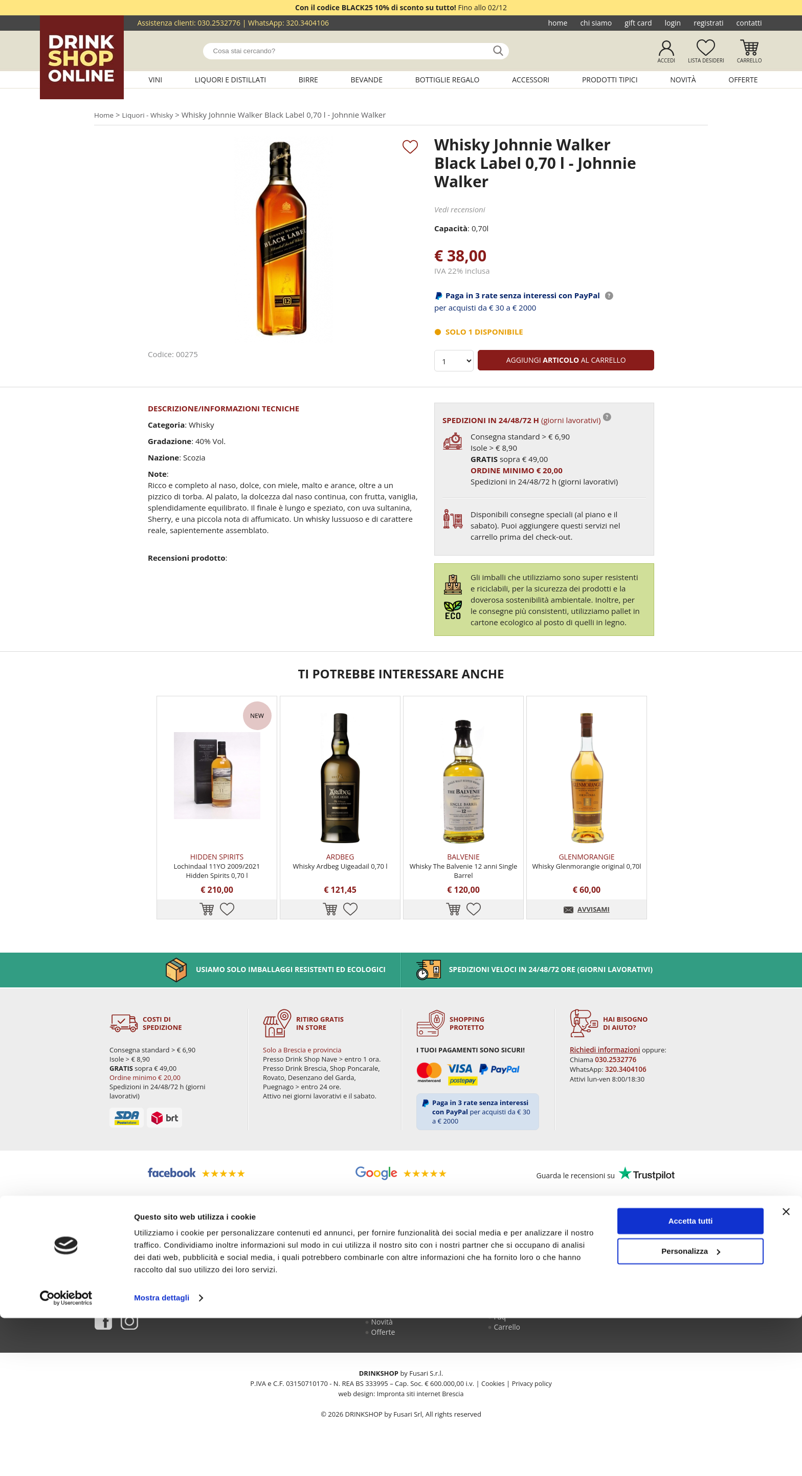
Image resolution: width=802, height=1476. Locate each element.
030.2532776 (218, 23)
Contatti (749, 23)
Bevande (367, 79)
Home (558, 23)
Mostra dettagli (161, 1455)
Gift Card (638, 23)
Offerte (743, 79)
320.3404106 (307, 23)
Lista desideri (706, 60)
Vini (155, 79)
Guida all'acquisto (524, 1292)
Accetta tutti (691, 1379)
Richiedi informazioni (605, 1069)
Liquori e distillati (230, 79)
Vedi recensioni (459, 210)
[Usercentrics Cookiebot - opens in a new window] (66, 1456)
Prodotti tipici (610, 79)
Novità (683, 79)
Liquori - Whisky (152, 115)
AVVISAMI (593, 929)
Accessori (530, 79)
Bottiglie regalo (447, 79)
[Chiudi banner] (786, 1369)
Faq (501, 1343)
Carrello (749, 60)
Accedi (666, 60)
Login (672, 23)
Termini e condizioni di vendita (528, 1327)
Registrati (708, 23)
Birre (308, 79)
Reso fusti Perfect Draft (524, 1308)
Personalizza (690, 1408)
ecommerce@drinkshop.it (653, 1315)
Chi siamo (596, 23)
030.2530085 (672, 1292)
